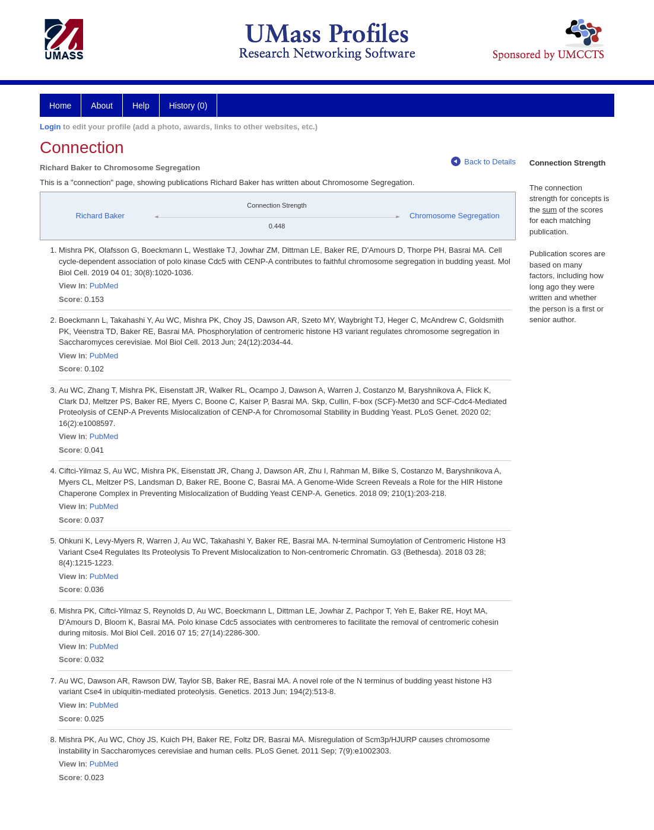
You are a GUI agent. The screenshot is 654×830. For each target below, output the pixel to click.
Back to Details (483, 161)
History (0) (188, 105)
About (102, 105)
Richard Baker (100, 215)
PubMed (104, 285)
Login (50, 126)
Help (141, 105)
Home (60, 105)
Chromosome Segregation (454, 215)
